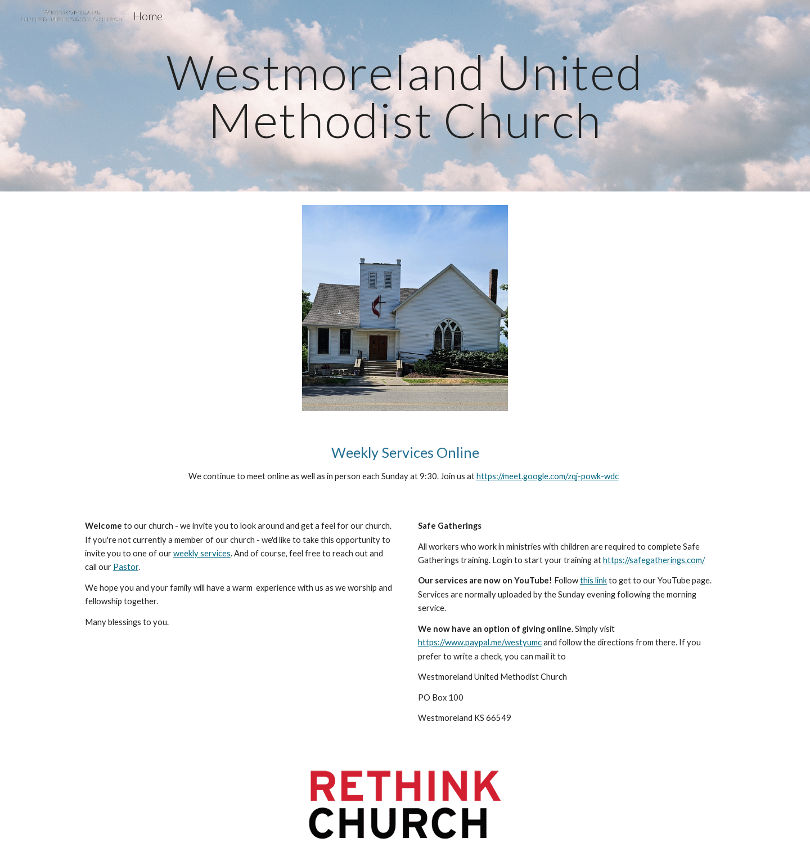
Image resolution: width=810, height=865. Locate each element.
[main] (405, 96)
